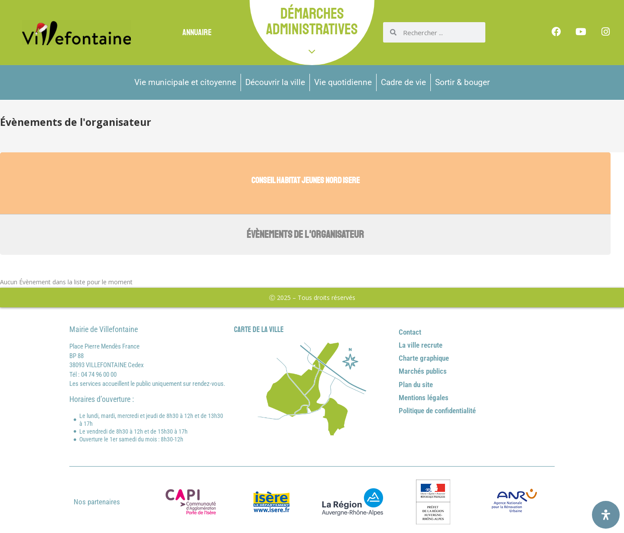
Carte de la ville (259, 329)
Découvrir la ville (275, 82)
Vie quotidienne (343, 82)
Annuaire (196, 32)
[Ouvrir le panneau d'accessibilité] (606, 515)
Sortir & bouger (462, 82)
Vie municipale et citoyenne (185, 82)
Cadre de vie (403, 82)
